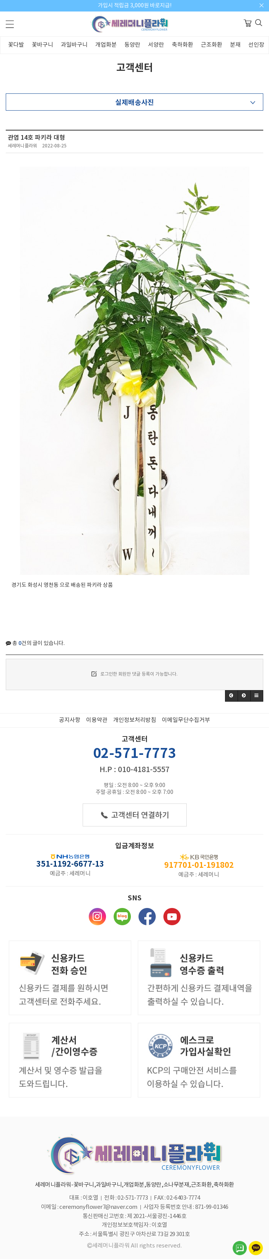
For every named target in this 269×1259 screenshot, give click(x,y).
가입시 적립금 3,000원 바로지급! (134, 6)
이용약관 (97, 720)
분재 (235, 45)
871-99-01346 (211, 1207)
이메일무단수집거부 (186, 720)
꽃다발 (16, 45)
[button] (231, 696)
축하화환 (182, 45)
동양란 (132, 45)
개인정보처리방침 (134, 720)
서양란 (156, 45)
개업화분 (106, 45)
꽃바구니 (42, 45)
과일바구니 (74, 45)
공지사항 (69, 720)
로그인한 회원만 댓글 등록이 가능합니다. (134, 674)
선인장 (256, 45)
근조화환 (211, 45)
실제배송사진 (134, 102)
